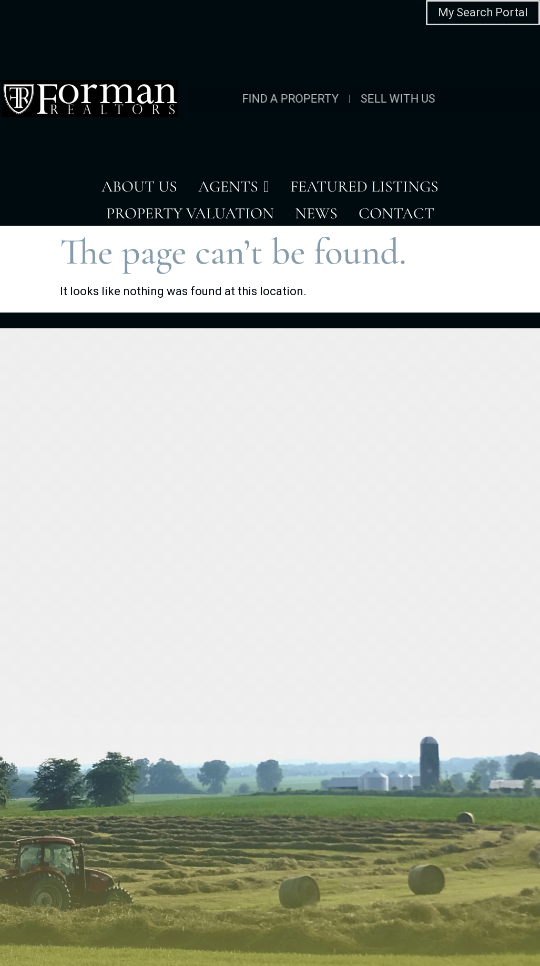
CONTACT (396, 213)
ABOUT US (139, 186)
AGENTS (233, 187)
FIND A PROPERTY (232, 98)
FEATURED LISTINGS (364, 186)
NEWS (316, 213)
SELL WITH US (339, 98)
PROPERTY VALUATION (190, 213)
